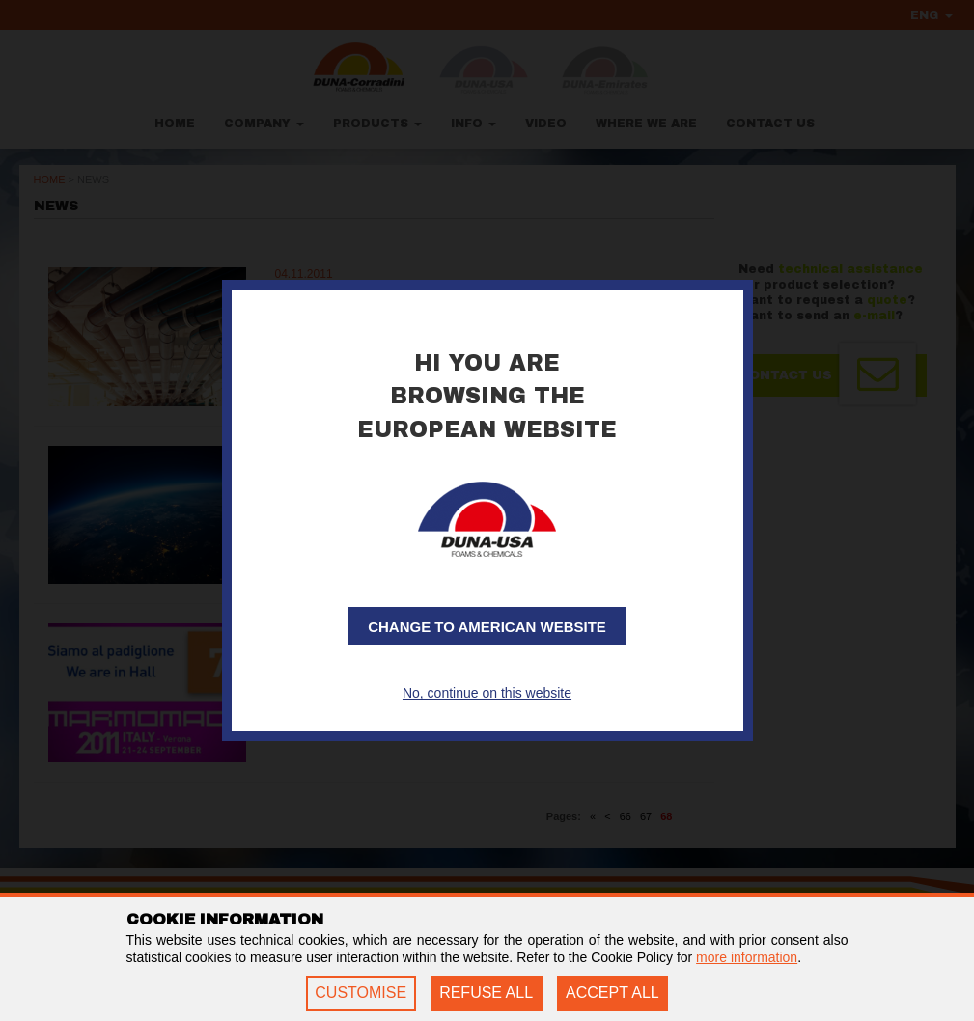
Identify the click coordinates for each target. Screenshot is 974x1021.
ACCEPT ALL (612, 992)
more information (746, 957)
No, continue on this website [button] (487, 693)
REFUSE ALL (486, 992)
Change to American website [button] (487, 627)
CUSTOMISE (360, 992)
